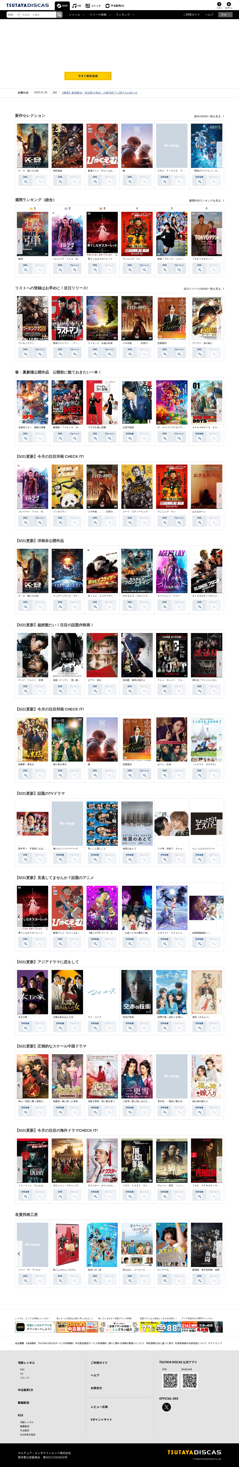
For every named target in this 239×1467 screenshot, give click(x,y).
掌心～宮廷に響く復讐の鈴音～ (34, 1101)
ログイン (229, 8)
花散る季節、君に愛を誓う (101, 1101)
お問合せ (96, 1388)
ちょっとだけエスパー (203, 848)
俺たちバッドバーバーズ (65, 848)
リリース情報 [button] (98, 14)
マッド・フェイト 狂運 (30, 680)
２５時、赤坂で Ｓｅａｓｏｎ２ (174, 848)
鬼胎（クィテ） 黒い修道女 (67, 680)
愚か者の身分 (60, 764)
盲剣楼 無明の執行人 (134, 680)
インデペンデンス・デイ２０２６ (70, 596)
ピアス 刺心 (94, 680)
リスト (219, 8)
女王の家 (22, 1017)
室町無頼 (57, 170)
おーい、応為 (164, 764)
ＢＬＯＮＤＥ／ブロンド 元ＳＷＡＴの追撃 (214, 596)
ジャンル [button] (74, 14)
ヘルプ (209, 14)
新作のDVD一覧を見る (207, 116)
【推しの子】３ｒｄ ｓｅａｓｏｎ (106, 933)
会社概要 (19, 1343)
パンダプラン (60, 511)
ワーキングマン (26, 343)
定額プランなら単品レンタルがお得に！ (158, 1318)
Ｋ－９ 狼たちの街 (28, 170)
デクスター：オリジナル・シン (104, 1185)
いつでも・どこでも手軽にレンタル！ (32, 1318)
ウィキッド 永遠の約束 (100, 343)
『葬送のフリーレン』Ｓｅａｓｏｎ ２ (212, 170)
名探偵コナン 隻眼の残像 (31, 427)
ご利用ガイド (191, 14)
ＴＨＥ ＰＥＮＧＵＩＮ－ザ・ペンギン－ (213, 1185)
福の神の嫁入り (200, 1101)
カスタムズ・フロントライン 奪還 (141, 596)
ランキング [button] (123, 14)
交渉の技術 (128, 1017)
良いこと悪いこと (97, 848)
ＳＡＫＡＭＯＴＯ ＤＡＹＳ (207, 427)
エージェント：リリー (169, 596)
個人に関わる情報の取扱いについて (126, 1343)
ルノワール (163, 1269)
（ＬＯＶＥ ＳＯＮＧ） (204, 764)
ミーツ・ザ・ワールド (29, 1269)
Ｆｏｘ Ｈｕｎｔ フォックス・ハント (178, 680)
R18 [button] (223, 14)
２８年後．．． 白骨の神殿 (137, 343)
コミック (96, 5)
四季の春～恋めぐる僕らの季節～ (174, 1017)
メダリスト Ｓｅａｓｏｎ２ (172, 933)
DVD (65, 5)
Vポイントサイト (101, 1419)
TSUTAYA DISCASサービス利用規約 (55, 1343)
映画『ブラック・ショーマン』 (173, 259)
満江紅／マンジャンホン (204, 680)
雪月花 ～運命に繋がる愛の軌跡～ (176, 1101)
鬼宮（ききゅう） (201, 1017)
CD (79, 5)
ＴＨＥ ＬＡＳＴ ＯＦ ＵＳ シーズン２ (145, 1185)
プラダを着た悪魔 (97, 427)
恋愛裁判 (162, 343)
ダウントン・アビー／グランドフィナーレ (74, 1185)
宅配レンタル (27, 1422)
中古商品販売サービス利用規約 (91, 1343)
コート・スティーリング (135, 511)
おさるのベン (199, 511)
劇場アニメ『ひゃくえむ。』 (102, 170)
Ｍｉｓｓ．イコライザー (100, 596)
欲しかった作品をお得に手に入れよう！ (75, 1318)
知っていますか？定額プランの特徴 (114, 1318)
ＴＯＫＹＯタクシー (202, 259)
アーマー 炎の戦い (202, 343)
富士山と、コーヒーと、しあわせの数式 (143, 1269)
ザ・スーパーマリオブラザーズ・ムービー (179, 427)
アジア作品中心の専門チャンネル (196, 1318)
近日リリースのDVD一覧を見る (202, 288)
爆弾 (20, 259)
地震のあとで (129, 848)
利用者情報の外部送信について (191, 1343)
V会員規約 (31, 1343)
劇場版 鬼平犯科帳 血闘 (205, 1269)
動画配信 (23, 1403)
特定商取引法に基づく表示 (159, 1343)
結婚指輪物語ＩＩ (201, 933)
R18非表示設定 (27, 1434)
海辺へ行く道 (94, 1269)
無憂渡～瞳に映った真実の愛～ (69, 1101)
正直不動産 (128, 427)
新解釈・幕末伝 (26, 764)
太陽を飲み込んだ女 (63, 1017)
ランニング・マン (132, 259)
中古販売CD (117, 5)
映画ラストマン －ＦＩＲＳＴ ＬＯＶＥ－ (75, 343)
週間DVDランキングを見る (205, 200)
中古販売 (24, 1430)
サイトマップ (215, 1343)
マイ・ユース (94, 1017)
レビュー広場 (99, 1407)
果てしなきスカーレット (100, 259)
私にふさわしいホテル (64, 1269)
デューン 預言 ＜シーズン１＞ (174, 1185)
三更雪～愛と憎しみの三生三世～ (140, 1101)
